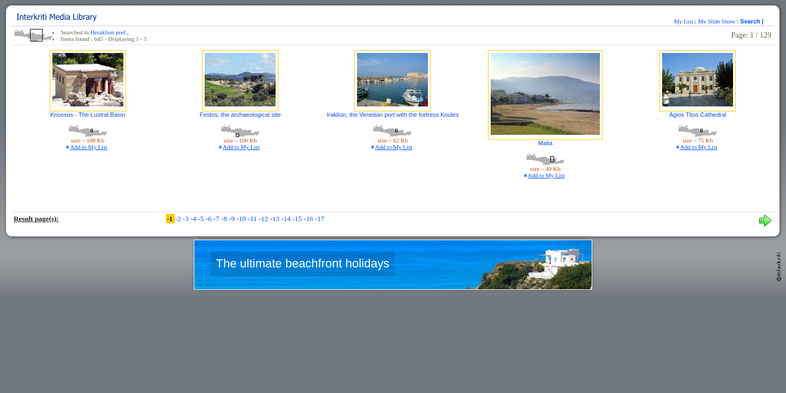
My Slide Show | (718, 21)
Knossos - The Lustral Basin (87, 114)
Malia (545, 143)
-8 (225, 219)
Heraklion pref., (109, 32)
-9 (232, 219)
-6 (209, 219)
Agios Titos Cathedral (698, 114)
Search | (752, 21)
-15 (298, 219)
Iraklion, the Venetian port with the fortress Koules (392, 114)
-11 (253, 219)
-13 (276, 219)
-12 (264, 219)
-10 (242, 219)
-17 (319, 219)
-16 (309, 219)
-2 (178, 219)
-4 (194, 219)
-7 (217, 219)
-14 (287, 219)
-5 (202, 219)
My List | (685, 21)
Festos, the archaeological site (240, 114)
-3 (186, 219)
